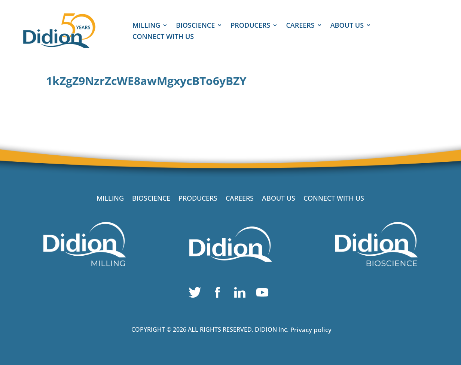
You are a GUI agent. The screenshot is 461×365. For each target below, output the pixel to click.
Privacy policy (311, 329)
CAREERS (300, 26)
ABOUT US (347, 26)
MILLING (146, 26)
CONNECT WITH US (163, 37)
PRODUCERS (250, 26)
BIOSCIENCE (195, 26)
